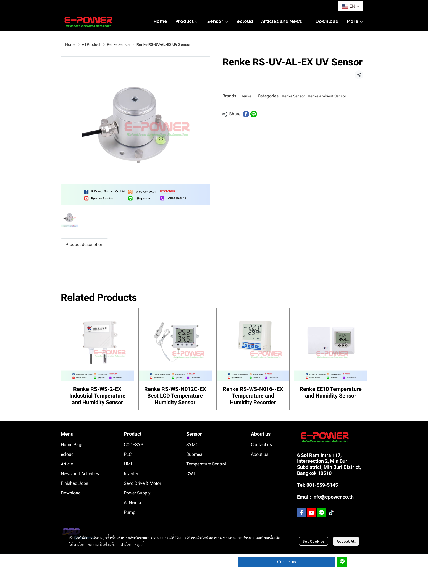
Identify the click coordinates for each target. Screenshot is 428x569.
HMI (128, 464)
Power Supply (137, 493)
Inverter (131, 473)
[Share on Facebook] (246, 114)
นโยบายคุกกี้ (134, 544)
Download (71, 493)
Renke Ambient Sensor (327, 96)
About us (259, 454)
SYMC (192, 444)
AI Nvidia (132, 502)
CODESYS (133, 444)
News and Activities (80, 473)
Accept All (346, 541)
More (355, 21)
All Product (91, 44)
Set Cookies (313, 541)
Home (70, 44)
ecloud (67, 454)
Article (67, 464)
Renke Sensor (118, 44)
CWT (191, 473)
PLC (128, 454)
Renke (246, 96)
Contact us (286, 561)
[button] (350, 6)
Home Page (72, 444)
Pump (129, 512)
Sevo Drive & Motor (142, 483)
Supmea (194, 454)
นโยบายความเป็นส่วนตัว (96, 544)
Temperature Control (206, 464)
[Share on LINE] (253, 114)
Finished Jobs (74, 483)
